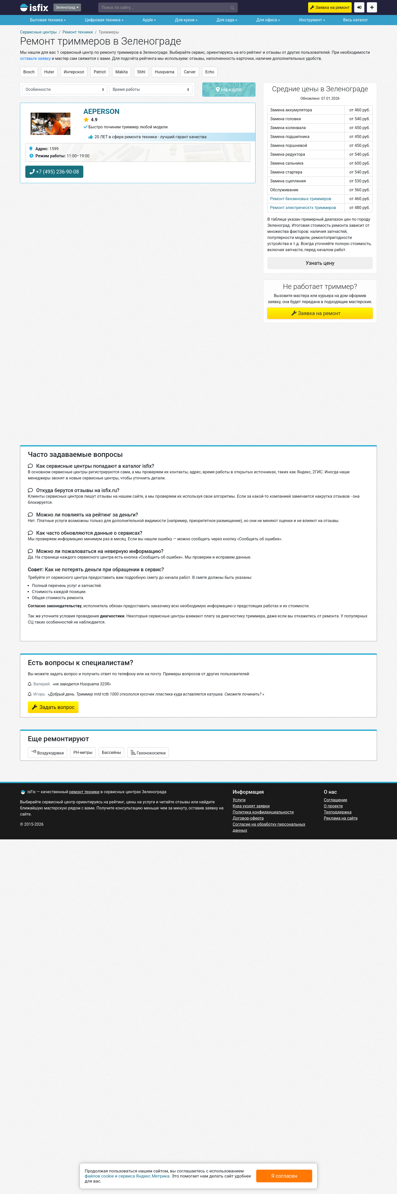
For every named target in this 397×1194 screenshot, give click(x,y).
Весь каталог (355, 20)
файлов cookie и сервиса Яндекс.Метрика (127, 1176)
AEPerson (102, 111)
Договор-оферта (248, 818)
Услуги (239, 800)
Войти (359, 7)
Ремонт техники (78, 32)
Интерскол (74, 72)
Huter (49, 72)
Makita (121, 72)
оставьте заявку (35, 58)
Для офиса (266, 20)
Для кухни (184, 20)
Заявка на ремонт (332, 7)
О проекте (333, 806)
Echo (209, 72)
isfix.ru (34, 7)
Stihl (141, 72)
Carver (189, 72)
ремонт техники (84, 791)
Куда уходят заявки (251, 806)
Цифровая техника (102, 20)
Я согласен (284, 1176)
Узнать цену (320, 263)
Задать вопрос (56, 707)
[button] (167, 7)
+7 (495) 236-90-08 (54, 172)
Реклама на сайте (341, 818)
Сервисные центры (38, 32)
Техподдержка (337, 812)
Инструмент (310, 20)
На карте (229, 89)
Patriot (100, 72)
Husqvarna (164, 72)
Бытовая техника (46, 20)
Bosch (29, 72)
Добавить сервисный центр (372, 7)
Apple (147, 20)
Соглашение (335, 800)
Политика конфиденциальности (263, 812)
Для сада (225, 20)
